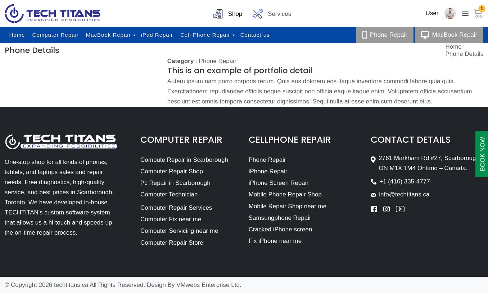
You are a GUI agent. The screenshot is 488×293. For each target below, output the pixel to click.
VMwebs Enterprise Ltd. (208, 284)
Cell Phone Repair (205, 35)
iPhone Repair (268, 171)
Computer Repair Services (176, 207)
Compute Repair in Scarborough (184, 159)
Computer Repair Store (171, 242)
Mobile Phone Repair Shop (285, 194)
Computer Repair (55, 35)
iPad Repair (157, 35)
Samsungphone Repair (280, 217)
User (432, 13)
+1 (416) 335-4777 (404, 181)
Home (17, 35)
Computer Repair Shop (171, 171)
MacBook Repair (108, 35)
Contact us (255, 35)
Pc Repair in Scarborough (175, 182)
